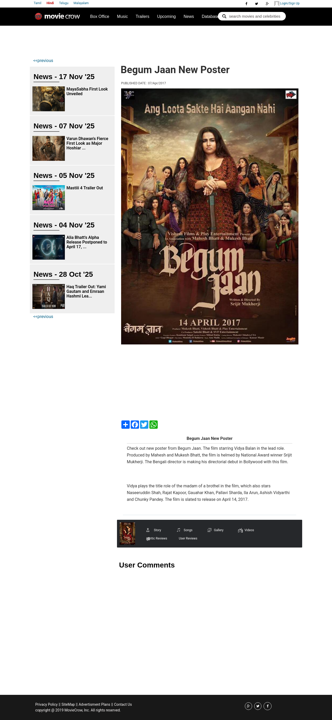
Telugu (63, 3)
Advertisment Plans (94, 704)
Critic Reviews (157, 538)
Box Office (99, 16)
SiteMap (68, 704)
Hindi (50, 3)
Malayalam (81, 3)
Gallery (219, 530)
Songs (188, 530)
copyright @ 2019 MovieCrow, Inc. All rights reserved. (78, 710)
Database (211, 16)
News (189, 16)
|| (59, 704)
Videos (249, 530)
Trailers (142, 16)
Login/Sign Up (287, 3)
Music (122, 16)
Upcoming (166, 16)
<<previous (43, 60)
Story (157, 530)
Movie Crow (58, 18)
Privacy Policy (46, 704)
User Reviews (188, 538)
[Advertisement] (127, 40)
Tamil (37, 3)
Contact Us (123, 704)
